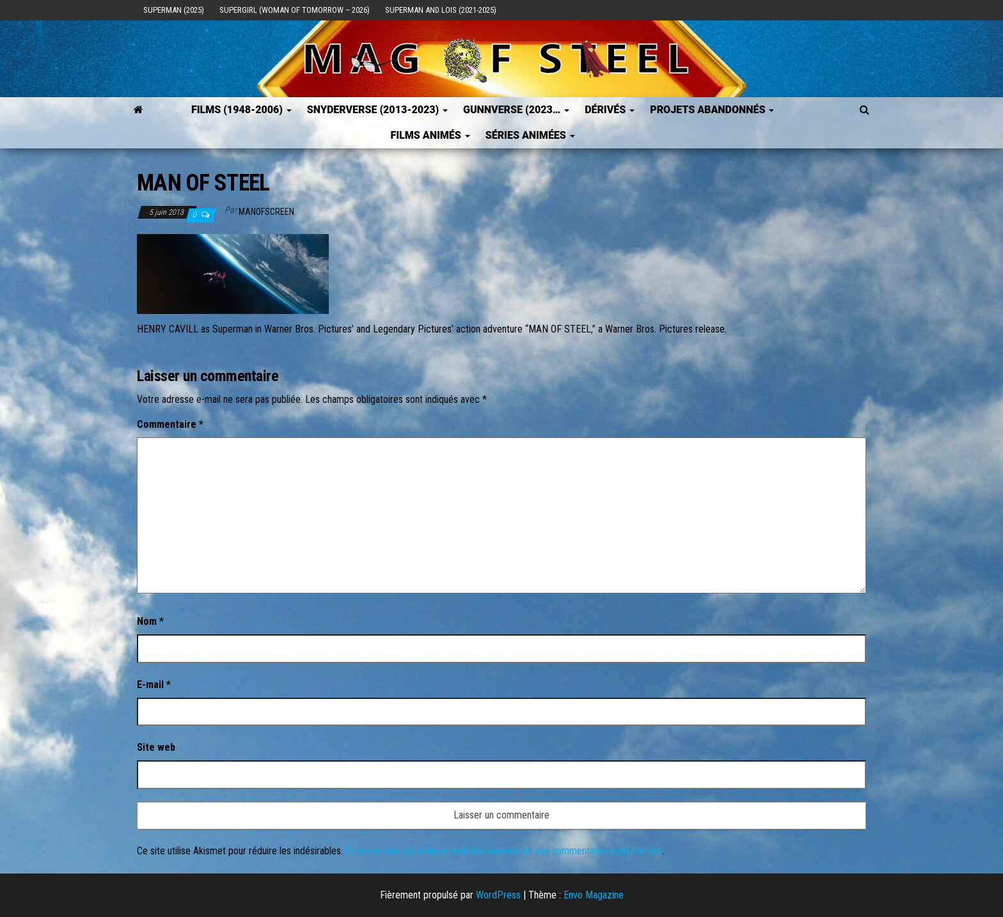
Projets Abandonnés (712, 110)
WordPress (498, 895)
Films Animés (430, 135)
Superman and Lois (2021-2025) (440, 10)
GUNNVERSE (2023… (516, 110)
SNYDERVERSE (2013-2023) (377, 110)
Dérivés (610, 110)
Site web (156, 747)
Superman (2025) (173, 10)
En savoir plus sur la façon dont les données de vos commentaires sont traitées (503, 851)
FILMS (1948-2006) (241, 110)
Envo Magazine (594, 895)
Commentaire (170, 424)
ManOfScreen (266, 212)
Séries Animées (530, 135)
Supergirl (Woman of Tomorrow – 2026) (294, 10)
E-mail (154, 684)
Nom (150, 621)
